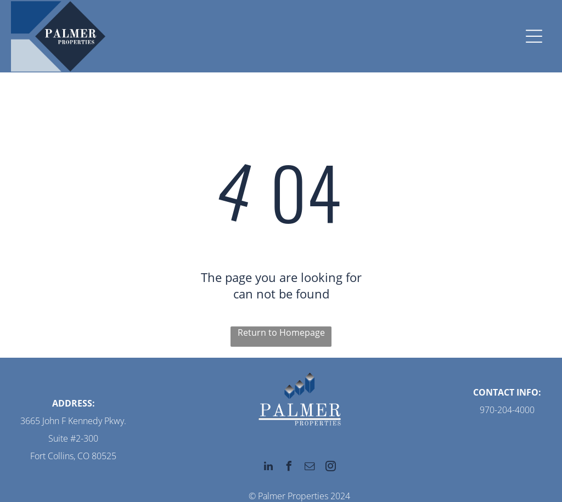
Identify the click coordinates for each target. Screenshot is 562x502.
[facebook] (289, 468)
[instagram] (331, 468)
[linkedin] (268, 468)
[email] (310, 468)
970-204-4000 (507, 410)
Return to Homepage (281, 332)
